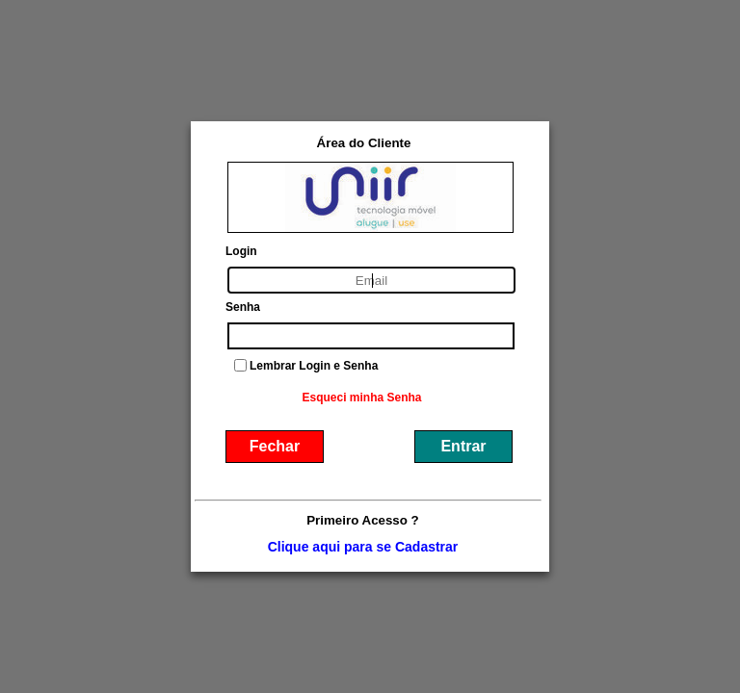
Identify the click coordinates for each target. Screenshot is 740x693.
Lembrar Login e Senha (314, 365)
